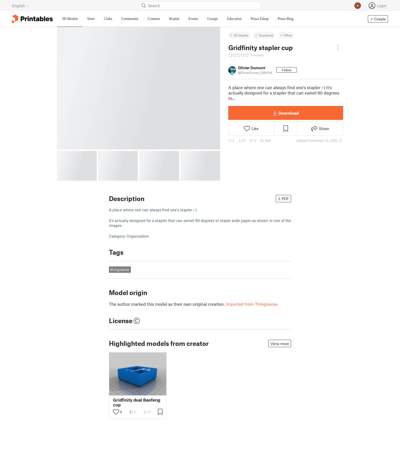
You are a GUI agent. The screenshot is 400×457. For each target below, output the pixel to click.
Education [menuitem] (234, 19)
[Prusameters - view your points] (357, 5)
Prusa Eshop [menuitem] (260, 19)
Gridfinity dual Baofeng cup (136, 402)
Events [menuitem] (193, 19)
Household (266, 35)
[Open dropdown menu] (338, 47)
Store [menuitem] (91, 19)
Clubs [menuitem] (108, 19)
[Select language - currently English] (21, 5)
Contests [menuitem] (154, 19)
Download (286, 113)
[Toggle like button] (116, 412)
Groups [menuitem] (212, 19)
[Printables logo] (32, 19)
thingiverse (119, 269)
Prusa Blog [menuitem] (285, 19)
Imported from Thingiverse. (252, 304)
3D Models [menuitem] (70, 19)
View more (279, 343)
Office (288, 35)
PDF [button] (283, 198)
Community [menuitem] (130, 19)
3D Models (241, 35)
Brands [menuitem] (174, 19)
